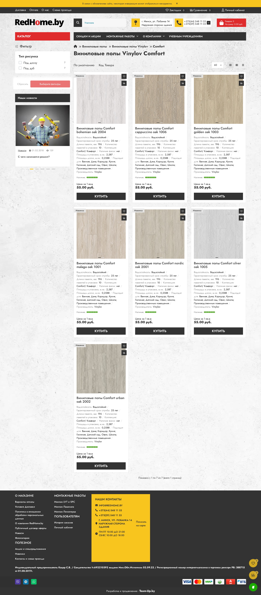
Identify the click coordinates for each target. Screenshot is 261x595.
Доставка (20, 10)
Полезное (23, 542)
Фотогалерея (22, 538)
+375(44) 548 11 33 (195, 21)
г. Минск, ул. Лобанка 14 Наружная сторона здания (115, 523)
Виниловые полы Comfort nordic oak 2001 (159, 265)
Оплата (33, 10)
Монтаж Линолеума (65, 511)
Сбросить (22, 84)
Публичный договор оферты (30, 528)
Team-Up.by (147, 591)
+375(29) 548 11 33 (195, 24)
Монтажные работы (70, 495)
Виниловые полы (94, 46)
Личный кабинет (63, 527)
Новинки (20, 554)
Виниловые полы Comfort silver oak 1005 (217, 265)
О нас (45, 10)
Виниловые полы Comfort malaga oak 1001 (96, 265)
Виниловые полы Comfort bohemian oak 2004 (96, 130)
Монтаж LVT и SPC (64, 502)
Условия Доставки (25, 506)
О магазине (24, 495)
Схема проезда (62, 10)
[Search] (100, 23)
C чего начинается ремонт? (34, 157)
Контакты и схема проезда (29, 558)
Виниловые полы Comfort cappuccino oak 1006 (154, 130)
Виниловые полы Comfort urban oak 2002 (100, 400)
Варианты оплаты (24, 502)
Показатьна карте (141, 523)
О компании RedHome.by (29, 523)
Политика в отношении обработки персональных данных (29, 515)
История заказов (63, 522)
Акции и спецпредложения (30, 549)
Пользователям (66, 516)
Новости (22, 150)
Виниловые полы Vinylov (130, 46)
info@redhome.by (110, 505)
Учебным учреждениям (186, 36)
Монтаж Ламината (64, 506)
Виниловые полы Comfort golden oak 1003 (213, 130)
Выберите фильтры (50, 84)
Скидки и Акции (88, 36)
